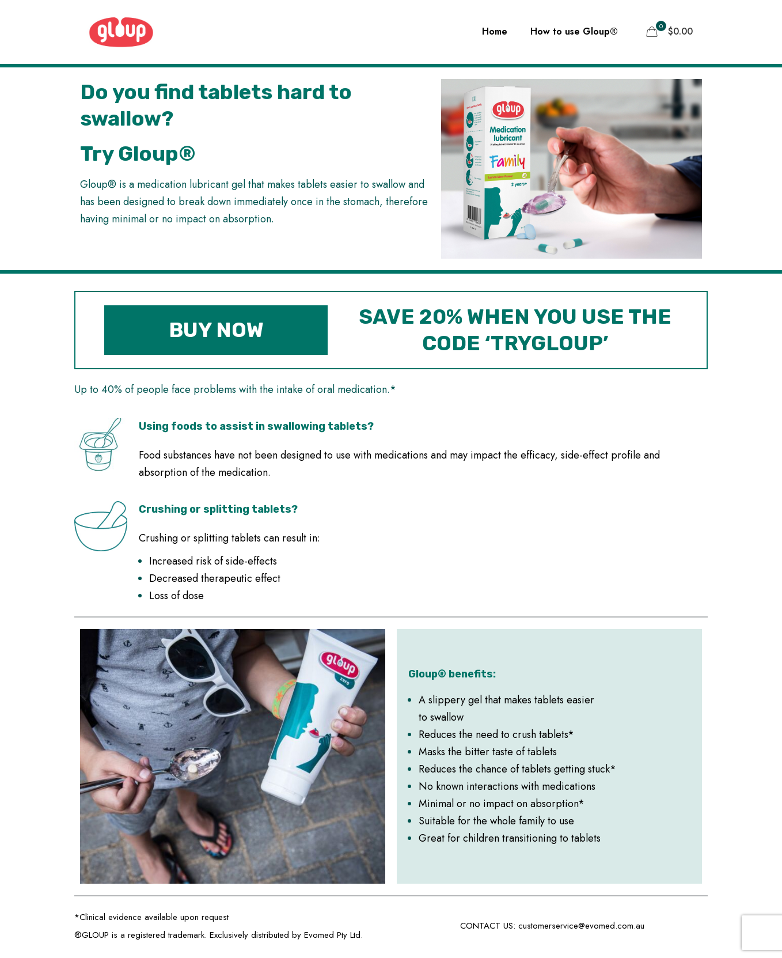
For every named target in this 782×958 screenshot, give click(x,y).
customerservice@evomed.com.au (581, 925)
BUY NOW (216, 329)
